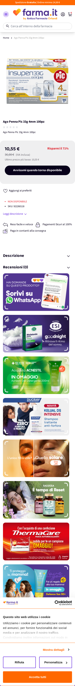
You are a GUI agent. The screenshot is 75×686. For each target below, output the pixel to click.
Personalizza (55, 662)
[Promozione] (37, 292)
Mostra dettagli (53, 649)
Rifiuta (19, 662)
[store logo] (34, 14)
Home (6, 38)
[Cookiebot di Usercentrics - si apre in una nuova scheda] (54, 602)
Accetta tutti (37, 677)
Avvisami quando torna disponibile (37, 170)
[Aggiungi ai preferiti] (17, 191)
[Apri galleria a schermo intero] (37, 81)
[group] (11, 127)
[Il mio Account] (63, 14)
